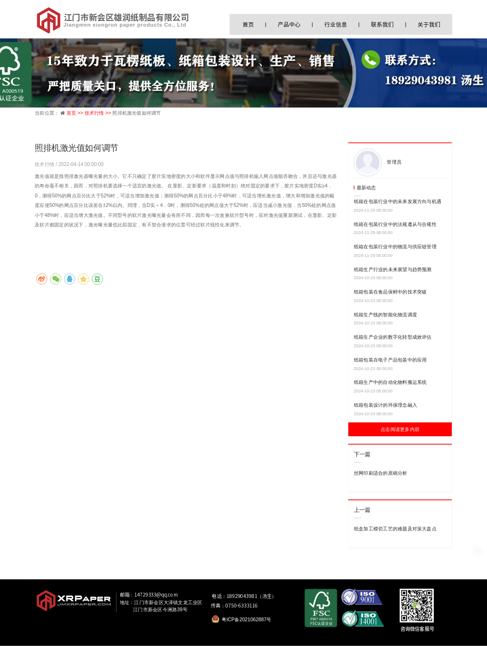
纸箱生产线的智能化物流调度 (385, 314)
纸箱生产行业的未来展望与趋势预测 (393, 269)
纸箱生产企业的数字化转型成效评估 (393, 337)
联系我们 (382, 24)
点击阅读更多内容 (399, 429)
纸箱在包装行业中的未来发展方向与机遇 (397, 202)
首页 (248, 24)
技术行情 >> (99, 113)
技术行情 (45, 164)
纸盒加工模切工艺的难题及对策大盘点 (395, 529)
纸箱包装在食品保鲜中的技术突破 (390, 292)
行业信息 (335, 24)
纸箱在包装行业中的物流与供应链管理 (395, 247)
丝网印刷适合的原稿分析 (381, 473)
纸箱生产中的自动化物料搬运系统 (390, 382)
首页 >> (76, 113)
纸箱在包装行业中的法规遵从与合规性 (395, 224)
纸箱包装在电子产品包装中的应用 (390, 359)
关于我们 (429, 24)
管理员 (394, 162)
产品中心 (289, 24)
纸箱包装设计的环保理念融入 (385, 405)
